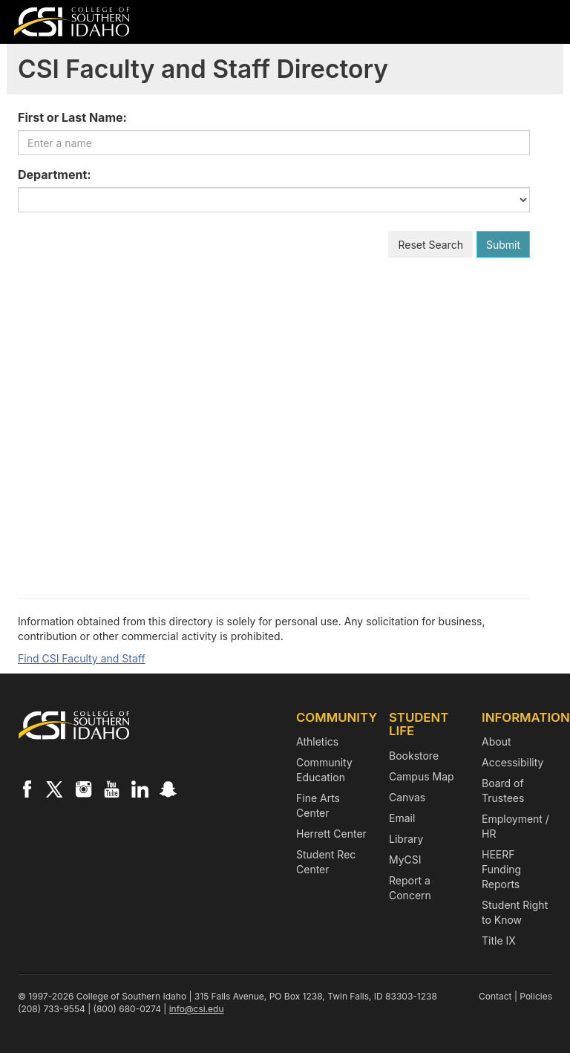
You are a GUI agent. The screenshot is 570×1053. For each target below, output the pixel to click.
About (496, 741)
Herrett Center (331, 833)
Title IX (499, 940)
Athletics (317, 741)
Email (402, 818)
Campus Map (421, 776)
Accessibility (512, 762)
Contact (495, 996)
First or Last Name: (72, 117)
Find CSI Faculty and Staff (81, 658)
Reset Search (430, 244)
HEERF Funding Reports (501, 869)
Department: (54, 174)
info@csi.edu (196, 1008)
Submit (503, 244)
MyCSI (405, 859)
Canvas (407, 797)
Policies (536, 996)
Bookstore (414, 755)
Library (406, 838)
